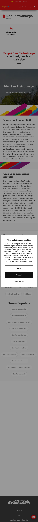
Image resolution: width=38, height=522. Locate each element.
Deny (19, 268)
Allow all (19, 275)
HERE (10, 261)
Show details (19, 282)
